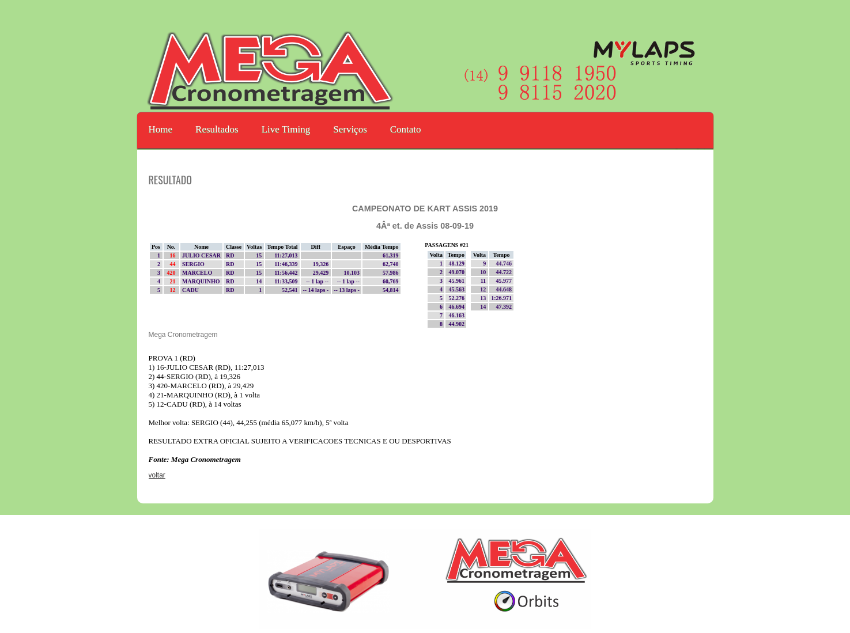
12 (173, 290)
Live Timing (286, 129)
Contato (405, 129)
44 (173, 264)
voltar (157, 475)
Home (161, 129)
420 (172, 273)
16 (173, 255)
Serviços (350, 129)
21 (173, 281)
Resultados (217, 129)
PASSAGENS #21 (447, 245)
